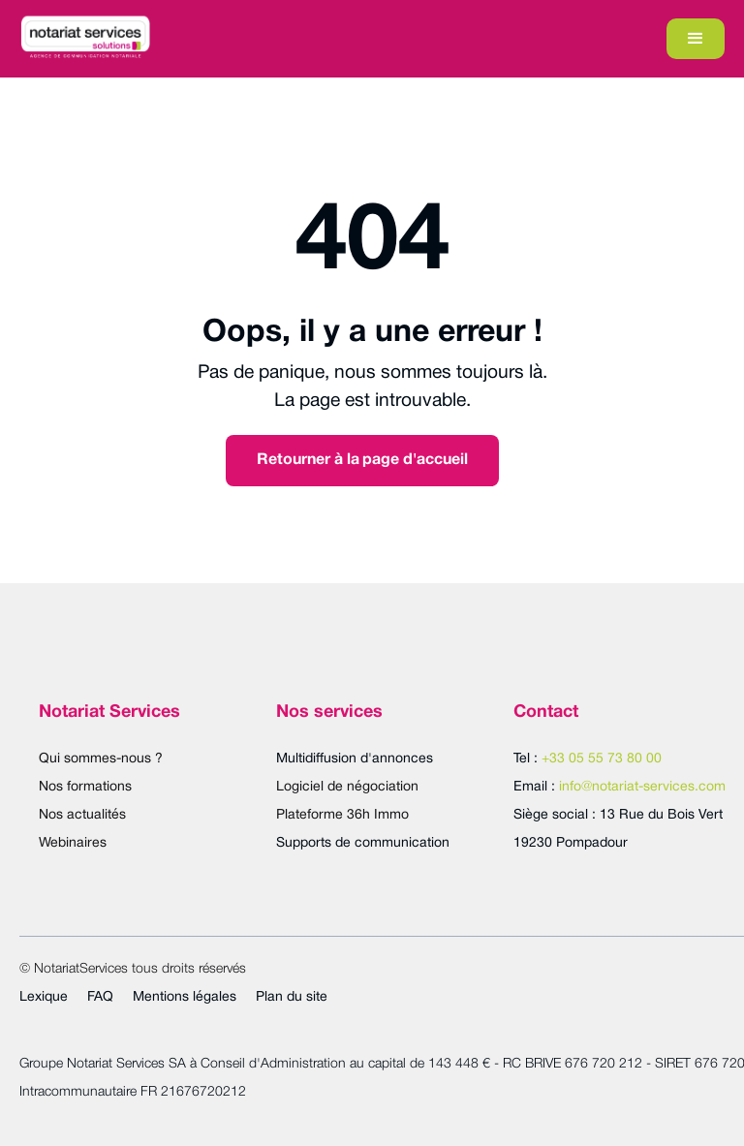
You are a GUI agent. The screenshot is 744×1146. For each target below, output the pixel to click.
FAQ (100, 997)
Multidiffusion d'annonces (354, 759)
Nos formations (85, 787)
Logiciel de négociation (347, 787)
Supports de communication (363, 843)
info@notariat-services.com (642, 787)
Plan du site (291, 997)
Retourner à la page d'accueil (362, 460)
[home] (85, 39)
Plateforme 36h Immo (342, 815)
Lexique (43, 997)
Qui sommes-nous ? (101, 759)
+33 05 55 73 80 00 (602, 759)
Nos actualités (82, 815)
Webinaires (73, 843)
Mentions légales (184, 997)
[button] (695, 38)
